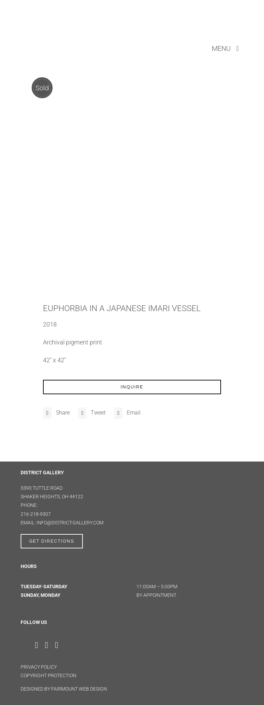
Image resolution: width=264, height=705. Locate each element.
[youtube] (56, 645)
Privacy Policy (39, 667)
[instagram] (46, 645)
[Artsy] (72, 643)
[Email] (126, 413)
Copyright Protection (48, 675)
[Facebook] (56, 413)
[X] (91, 413)
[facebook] (36, 645)
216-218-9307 (36, 514)
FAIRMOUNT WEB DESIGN (79, 689)
